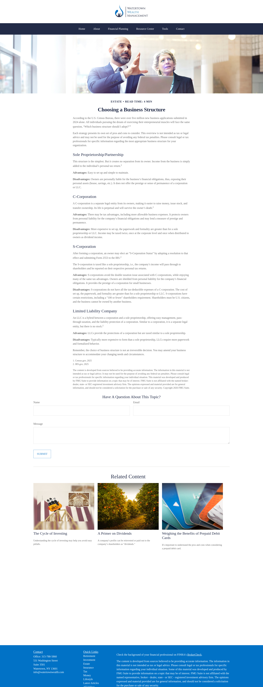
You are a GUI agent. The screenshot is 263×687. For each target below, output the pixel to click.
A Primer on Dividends (115, 533)
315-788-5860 (49, 656)
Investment (89, 659)
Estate (86, 663)
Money (87, 675)
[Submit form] (42, 454)
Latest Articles (91, 683)
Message (38, 423)
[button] (82, 29)
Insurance (88, 667)
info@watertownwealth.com (48, 672)
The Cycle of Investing (50, 533)
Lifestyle (88, 679)
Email (136, 402)
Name (36, 402)
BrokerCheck (194, 654)
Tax (85, 671)
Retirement (89, 656)
